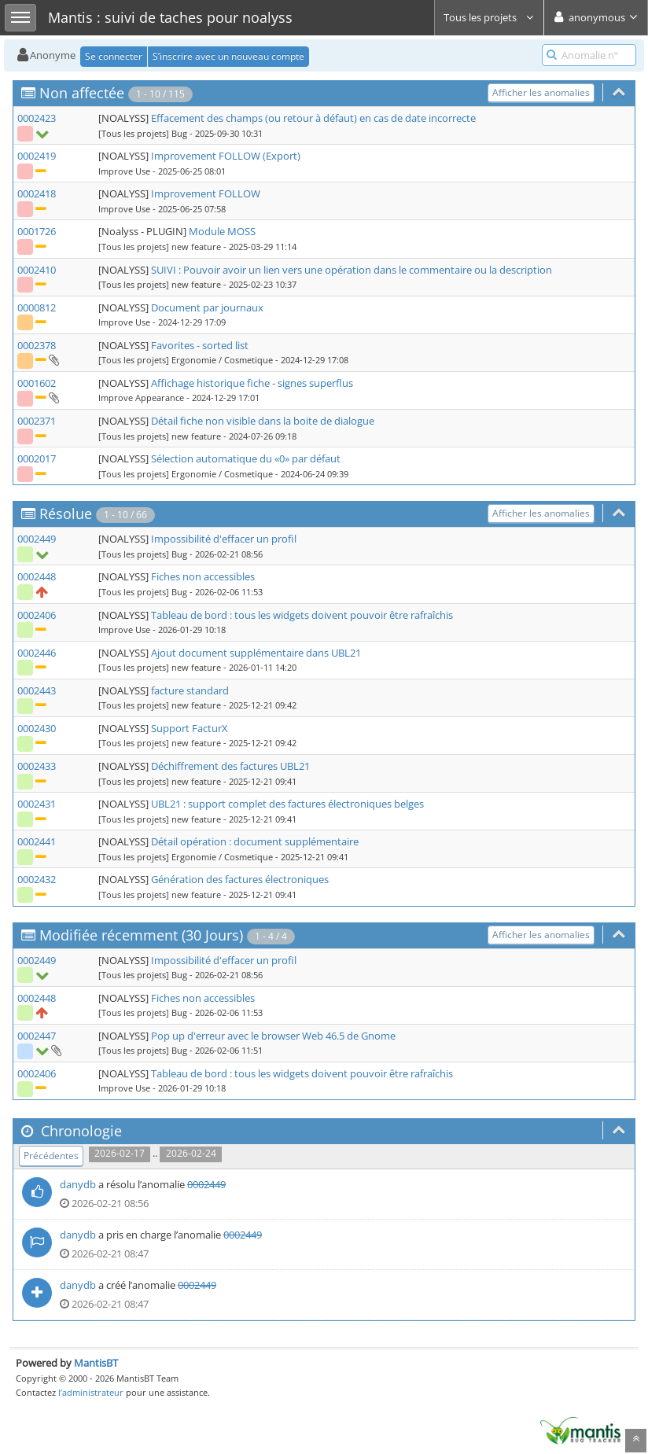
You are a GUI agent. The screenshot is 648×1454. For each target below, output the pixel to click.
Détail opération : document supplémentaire (255, 841)
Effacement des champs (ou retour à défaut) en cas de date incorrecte (313, 118)
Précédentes (51, 1155)
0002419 (36, 156)
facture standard (190, 690)
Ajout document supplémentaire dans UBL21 (256, 653)
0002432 (36, 879)
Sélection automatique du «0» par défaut (246, 458)
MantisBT (96, 1363)
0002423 (36, 118)
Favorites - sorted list (200, 345)
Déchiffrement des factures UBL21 (230, 766)
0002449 (36, 539)
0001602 (36, 383)
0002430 (36, 728)
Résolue (65, 513)
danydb (78, 1184)
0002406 (36, 615)
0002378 (36, 345)
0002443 (36, 690)
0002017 (36, 458)
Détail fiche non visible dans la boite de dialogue (262, 421)
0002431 (36, 804)
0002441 (36, 841)
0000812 (36, 307)
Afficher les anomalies (541, 92)
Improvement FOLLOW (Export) (225, 156)
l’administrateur (90, 1392)
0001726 (36, 231)
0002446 (36, 653)
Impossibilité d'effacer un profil (223, 539)
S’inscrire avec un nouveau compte (228, 56)
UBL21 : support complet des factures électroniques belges (287, 804)
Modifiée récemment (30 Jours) (141, 935)
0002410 (36, 270)
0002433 (36, 766)
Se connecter (113, 56)
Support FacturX (189, 728)
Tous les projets (489, 17)
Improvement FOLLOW (205, 193)
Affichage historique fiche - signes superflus (252, 383)
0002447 (36, 1036)
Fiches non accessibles (203, 576)
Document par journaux (207, 307)
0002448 (36, 576)
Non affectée (81, 92)
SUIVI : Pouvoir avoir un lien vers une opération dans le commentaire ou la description (351, 270)
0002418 (36, 193)
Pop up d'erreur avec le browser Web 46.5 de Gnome (273, 1036)
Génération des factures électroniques (240, 879)
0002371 (36, 421)
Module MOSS (222, 231)
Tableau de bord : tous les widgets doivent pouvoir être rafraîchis (302, 615)
